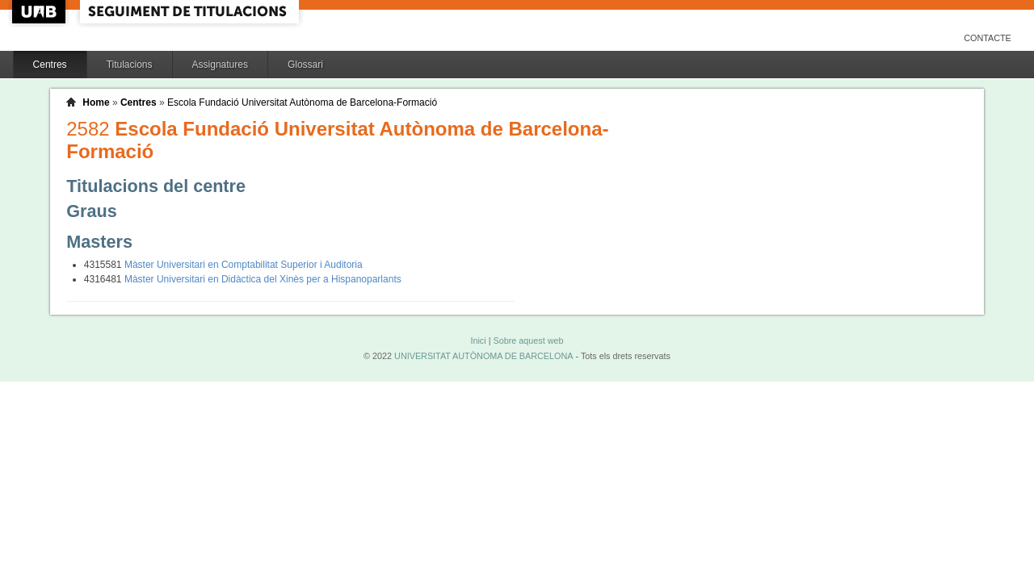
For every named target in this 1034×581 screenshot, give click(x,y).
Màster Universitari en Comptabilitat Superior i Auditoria (243, 264)
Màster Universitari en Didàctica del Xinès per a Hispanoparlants (262, 279)
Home (95, 102)
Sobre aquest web (528, 340)
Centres (50, 64)
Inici (477, 340)
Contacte (987, 38)
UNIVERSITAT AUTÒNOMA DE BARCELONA (483, 356)
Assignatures (220, 64)
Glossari (305, 64)
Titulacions (130, 64)
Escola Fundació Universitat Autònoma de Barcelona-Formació (302, 102)
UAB (40, 11)
